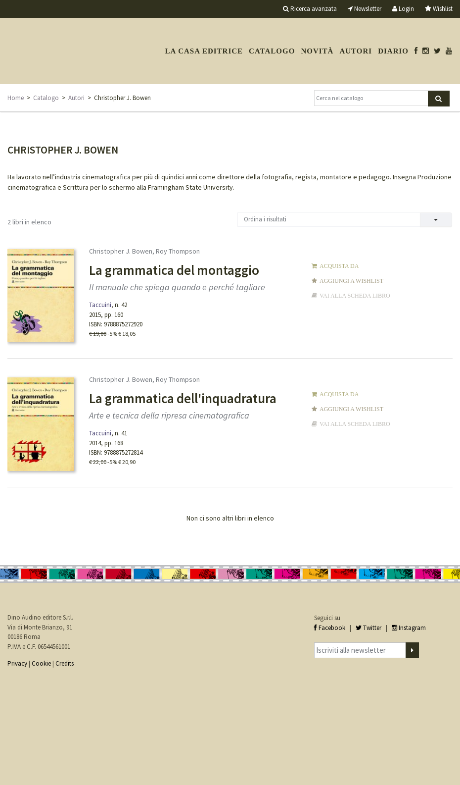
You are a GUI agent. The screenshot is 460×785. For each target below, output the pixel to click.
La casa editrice (204, 51)
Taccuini (100, 305)
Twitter (368, 628)
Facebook (329, 628)
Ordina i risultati (265, 219)
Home (15, 98)
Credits (64, 663)
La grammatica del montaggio (174, 270)
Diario (393, 51)
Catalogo (272, 51)
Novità (317, 51)
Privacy (17, 663)
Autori (355, 51)
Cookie (41, 663)
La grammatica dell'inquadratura (182, 398)
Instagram (409, 628)
